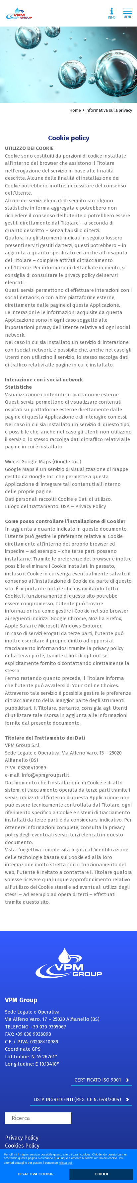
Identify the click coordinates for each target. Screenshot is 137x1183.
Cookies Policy (22, 1146)
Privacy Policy (21, 1138)
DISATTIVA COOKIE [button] (36, 1174)
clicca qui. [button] (66, 1162)
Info (111, 14)
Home (75, 110)
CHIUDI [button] (101, 1174)
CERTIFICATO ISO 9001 (102, 1080)
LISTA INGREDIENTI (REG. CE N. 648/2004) (81, 1099)
